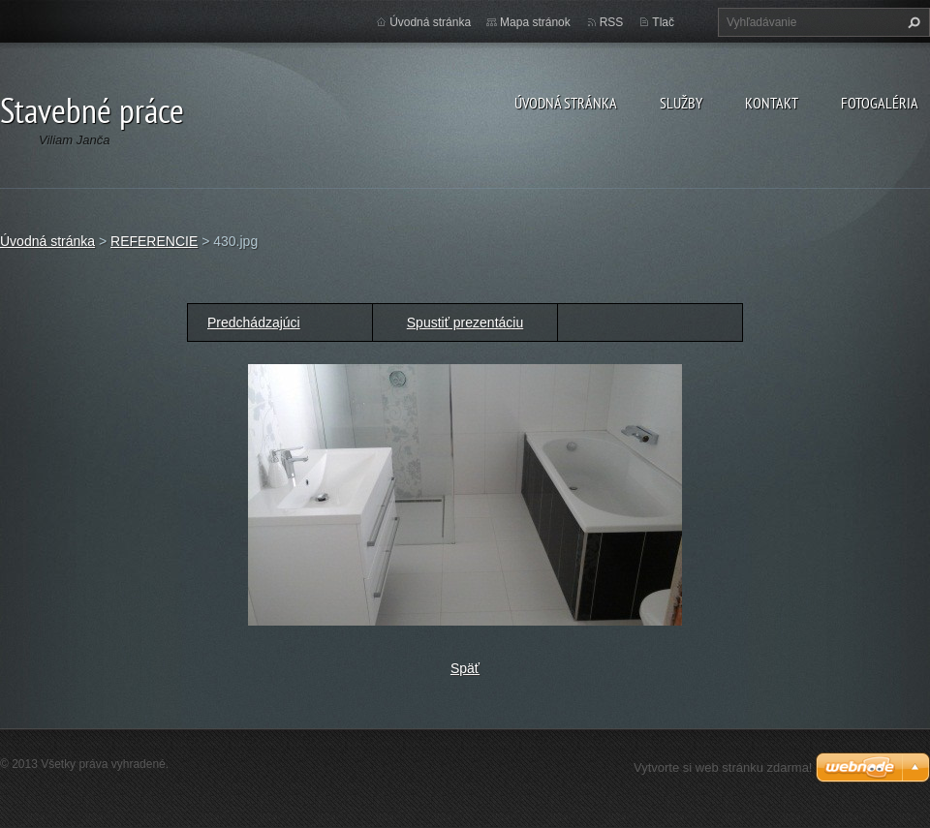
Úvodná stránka (565, 102)
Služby (681, 102)
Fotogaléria (879, 102)
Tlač (663, 22)
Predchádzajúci (253, 322)
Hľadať (911, 22)
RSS (612, 22)
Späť (465, 668)
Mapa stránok (535, 22)
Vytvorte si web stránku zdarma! (723, 767)
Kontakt (771, 102)
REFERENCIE (154, 241)
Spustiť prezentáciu (465, 322)
